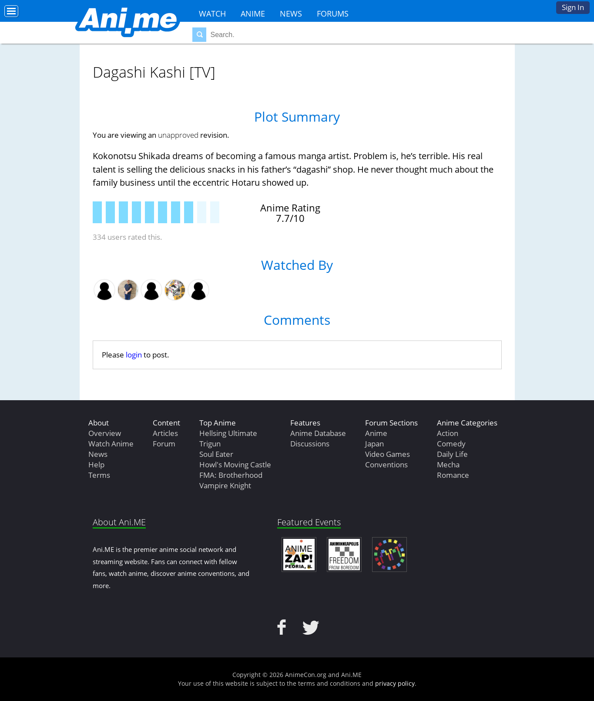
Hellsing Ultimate (228, 433)
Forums (333, 13)
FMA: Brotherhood (230, 475)
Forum (164, 444)
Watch (212, 13)
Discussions (309, 444)
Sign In (573, 7)
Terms (99, 475)
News (291, 13)
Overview (104, 433)
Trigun (210, 444)
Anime (253, 13)
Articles (165, 433)
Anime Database (318, 433)
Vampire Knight (225, 485)
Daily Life (452, 454)
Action (447, 433)
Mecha (448, 464)
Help (96, 464)
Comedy (451, 444)
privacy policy (395, 683)
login (134, 355)
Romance (453, 475)
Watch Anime (111, 444)
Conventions (386, 464)
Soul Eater (216, 454)
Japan (374, 444)
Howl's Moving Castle (235, 464)
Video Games (387, 454)
